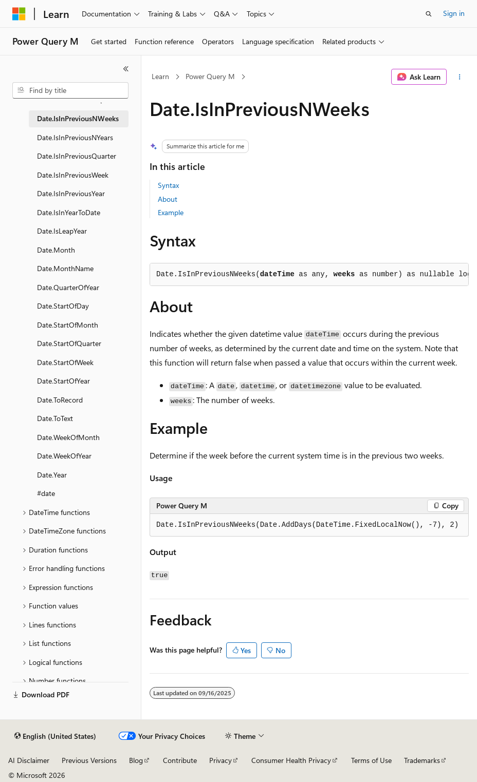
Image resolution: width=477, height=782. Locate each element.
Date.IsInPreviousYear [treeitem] (71, 193)
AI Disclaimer (28, 760)
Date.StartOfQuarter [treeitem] (69, 343)
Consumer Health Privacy (291, 760)
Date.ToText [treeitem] (55, 418)
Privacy (220, 760)
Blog (136, 760)
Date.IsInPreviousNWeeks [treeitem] (78, 118)
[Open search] (428, 14)
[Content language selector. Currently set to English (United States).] (55, 736)
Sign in (454, 13)
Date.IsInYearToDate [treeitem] (68, 212)
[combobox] (70, 90)
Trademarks (422, 760)
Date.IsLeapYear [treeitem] (62, 231)
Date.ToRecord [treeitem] (60, 400)
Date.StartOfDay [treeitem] (63, 306)
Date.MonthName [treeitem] (65, 268)
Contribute (180, 760)
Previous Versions (89, 760)
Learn (160, 76)
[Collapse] (126, 69)
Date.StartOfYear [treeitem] (63, 381)
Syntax (168, 185)
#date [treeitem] (46, 493)
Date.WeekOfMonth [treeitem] (68, 437)
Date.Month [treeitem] (56, 250)
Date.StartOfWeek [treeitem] (65, 362)
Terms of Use (371, 760)
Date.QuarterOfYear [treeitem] (68, 287)
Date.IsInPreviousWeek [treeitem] (72, 175)
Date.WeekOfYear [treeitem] (64, 456)
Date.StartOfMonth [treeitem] (67, 325)
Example (171, 212)
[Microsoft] (19, 14)
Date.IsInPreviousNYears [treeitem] (75, 137)
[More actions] (460, 77)
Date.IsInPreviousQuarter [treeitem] (76, 156)
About (167, 199)
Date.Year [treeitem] (52, 475)
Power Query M (210, 76)
